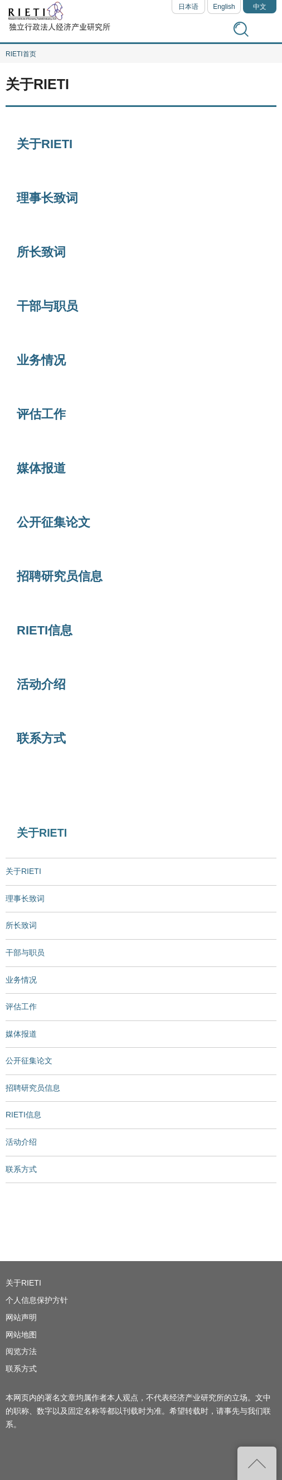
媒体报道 (41, 468)
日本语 (188, 7)
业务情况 (41, 360)
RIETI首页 (21, 54)
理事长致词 (47, 198)
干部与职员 (47, 306)
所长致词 (41, 252)
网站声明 (21, 1317)
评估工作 (41, 414)
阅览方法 (21, 1351)
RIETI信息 (44, 630)
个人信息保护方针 (37, 1300)
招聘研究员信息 (60, 576)
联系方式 (41, 738)
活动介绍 (41, 684)
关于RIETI (44, 144)
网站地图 (21, 1334)
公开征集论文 (53, 522)
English (224, 7)
